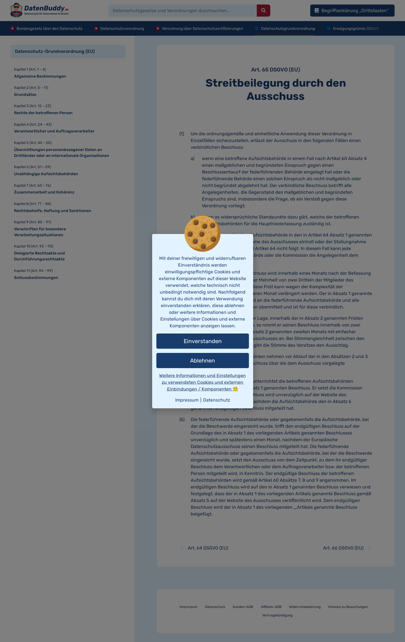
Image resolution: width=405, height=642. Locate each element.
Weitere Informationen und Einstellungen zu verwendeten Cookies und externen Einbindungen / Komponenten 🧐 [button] (202, 382)
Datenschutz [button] (216, 400)
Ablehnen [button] (202, 360)
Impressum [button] (187, 400)
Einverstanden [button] (203, 341)
